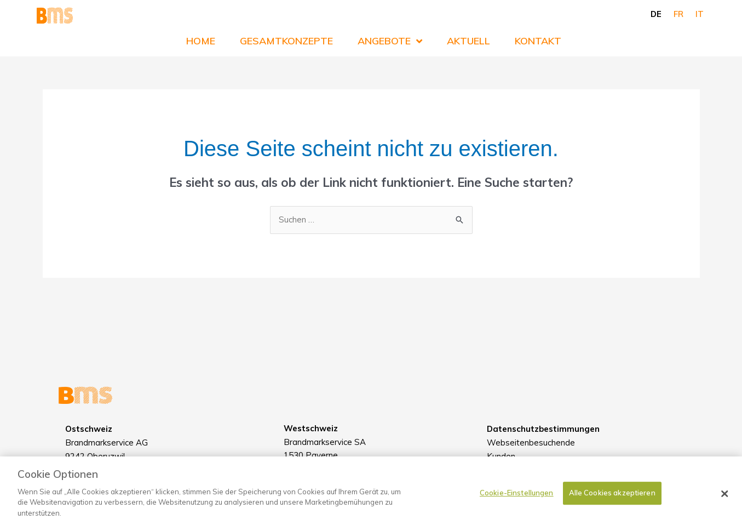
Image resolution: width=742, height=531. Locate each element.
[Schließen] (725, 501)
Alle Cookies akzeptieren (612, 499)
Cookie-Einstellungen (517, 499)
